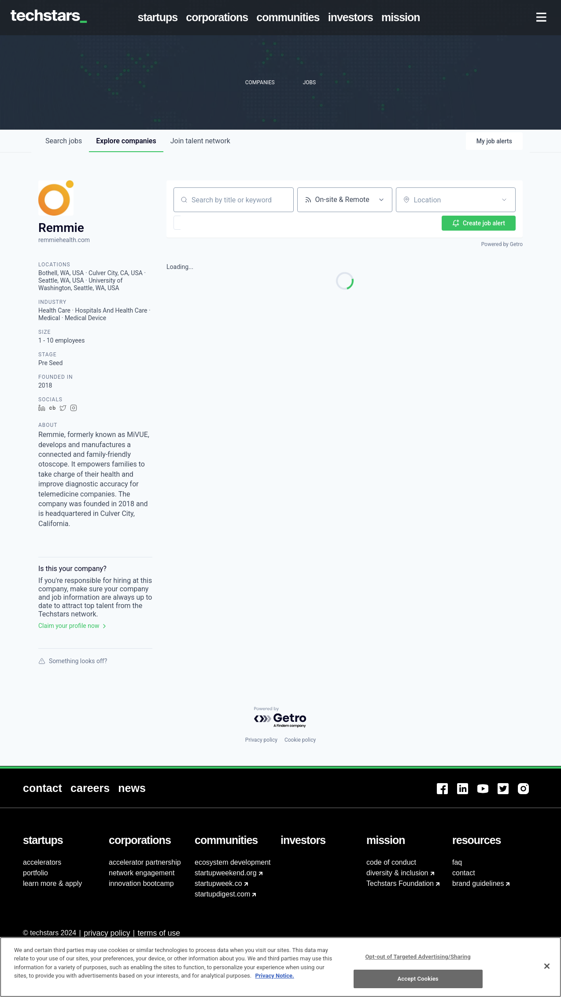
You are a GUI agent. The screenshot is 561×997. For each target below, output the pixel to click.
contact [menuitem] (463, 873)
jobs (63, 141)
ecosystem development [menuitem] (233, 862)
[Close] (547, 966)
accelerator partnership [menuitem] (145, 862)
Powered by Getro (502, 244)
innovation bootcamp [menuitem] (141, 883)
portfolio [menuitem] (35, 873)
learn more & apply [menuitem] (52, 883)
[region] (280, 967)
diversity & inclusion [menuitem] (397, 873)
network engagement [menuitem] (141, 873)
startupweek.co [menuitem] (218, 883)
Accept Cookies (418, 978)
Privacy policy (261, 740)
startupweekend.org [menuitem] (226, 873)
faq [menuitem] (457, 862)
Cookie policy (300, 740)
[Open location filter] (504, 199)
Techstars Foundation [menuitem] (400, 883)
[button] (202, 223)
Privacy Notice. (274, 975)
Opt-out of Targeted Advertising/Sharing (418, 956)
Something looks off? (72, 661)
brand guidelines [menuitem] (478, 883)
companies (126, 141)
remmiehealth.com (64, 239)
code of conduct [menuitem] (391, 862)
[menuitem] (159, 17)
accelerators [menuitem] (42, 862)
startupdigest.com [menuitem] (222, 894)
